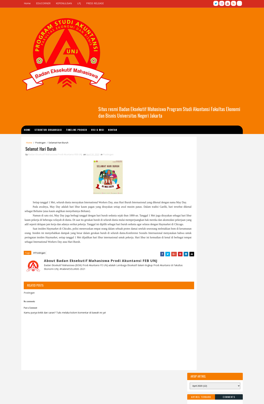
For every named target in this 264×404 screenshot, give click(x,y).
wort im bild (44, 374)
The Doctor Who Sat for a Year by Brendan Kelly (64, 356)
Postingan (54, 78)
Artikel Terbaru (187, 99)
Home (41, 3)
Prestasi (130, 358)
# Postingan (53, 209)
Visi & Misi (113, 65)
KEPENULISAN (78, 3)
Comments (215, 99)
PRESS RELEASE (109, 3)
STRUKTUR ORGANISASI (64, 65)
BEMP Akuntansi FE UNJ (92, 398)
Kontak (129, 65)
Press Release (143, 352)
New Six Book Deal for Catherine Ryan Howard (63, 365)
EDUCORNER (57, 3)
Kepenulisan (109, 352)
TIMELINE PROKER (92, 65)
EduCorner (126, 352)
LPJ (93, 3)
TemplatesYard (57, 398)
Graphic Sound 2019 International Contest (60, 348)
